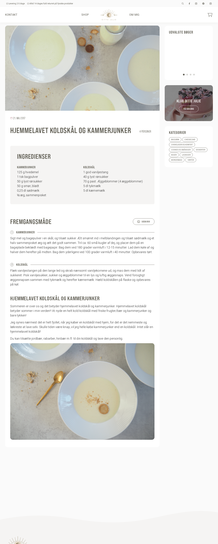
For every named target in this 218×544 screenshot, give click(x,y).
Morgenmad (176, 160)
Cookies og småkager (181, 150)
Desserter (200, 150)
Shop (85, 15)
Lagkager (186, 155)
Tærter (191, 160)
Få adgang (189, 108)
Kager (174, 155)
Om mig (134, 15)
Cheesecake (189, 139)
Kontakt (11, 15)
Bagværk (175, 139)
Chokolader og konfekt (182, 145)
